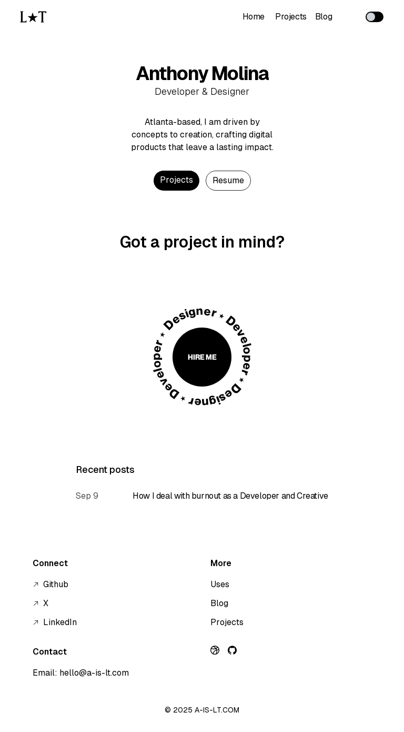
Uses (219, 584)
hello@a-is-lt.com (94, 673)
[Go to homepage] (33, 16)
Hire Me (202, 356)
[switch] (375, 17)
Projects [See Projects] (176, 180)
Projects (291, 17)
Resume (228, 180)
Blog (323, 17)
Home (254, 17)
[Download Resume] (228, 181)
